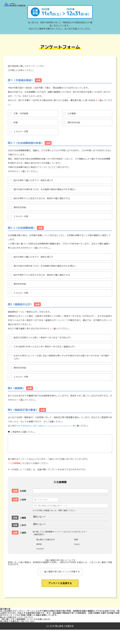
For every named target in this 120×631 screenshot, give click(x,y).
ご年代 (19, 524)
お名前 (19, 490)
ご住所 (19, 499)
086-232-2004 (28, 622)
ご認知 (19, 532)
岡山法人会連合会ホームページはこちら (19, 618)
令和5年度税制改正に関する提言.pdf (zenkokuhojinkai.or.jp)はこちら (48, 425)
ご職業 (19, 517)
